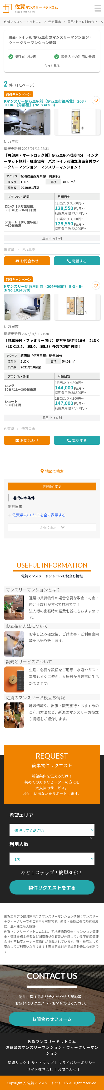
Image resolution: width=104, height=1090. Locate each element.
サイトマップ (42, 1062)
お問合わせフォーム (52, 1019)
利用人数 (18, 843)
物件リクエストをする (52, 887)
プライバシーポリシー (77, 1062)
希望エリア (21, 815)
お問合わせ (29, 260)
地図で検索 (54, 471)
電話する (79, 260)
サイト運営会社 (40, 1069)
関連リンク (17, 1062)
